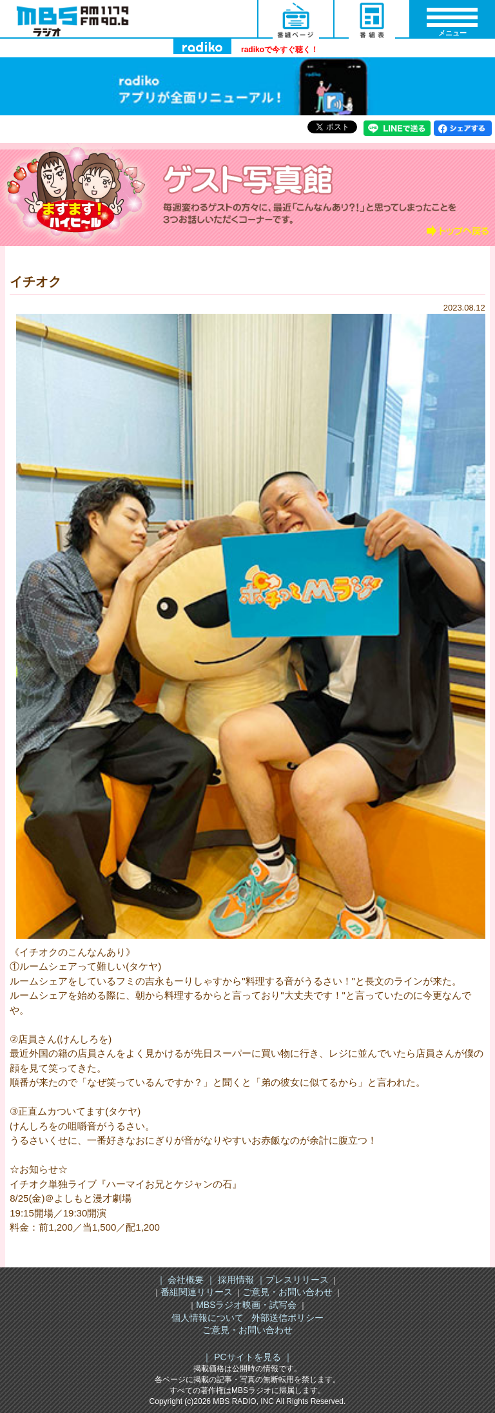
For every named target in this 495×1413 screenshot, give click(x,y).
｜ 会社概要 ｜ (186, 1279)
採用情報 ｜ (240, 1279)
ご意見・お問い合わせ (287, 1292)
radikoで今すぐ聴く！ (279, 49)
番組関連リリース (196, 1292)
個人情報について (207, 1317)
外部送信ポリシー (287, 1317)
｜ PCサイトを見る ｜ (247, 1357)
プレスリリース (297, 1279)
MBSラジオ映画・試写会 (246, 1305)
